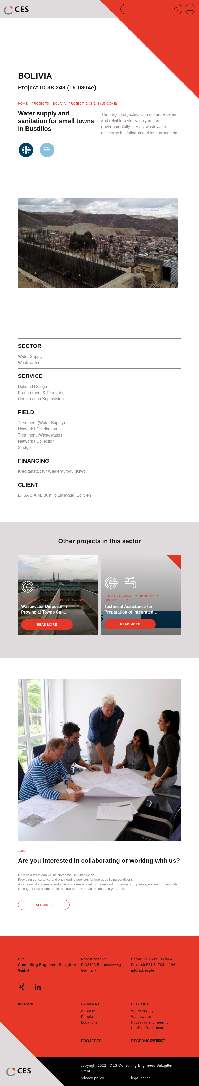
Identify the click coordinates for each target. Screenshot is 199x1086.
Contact (155, 1041)
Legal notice (141, 1078)
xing (22, 987)
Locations (89, 1022)
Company (90, 1004)
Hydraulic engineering (150, 1022)
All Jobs (44, 905)
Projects (40, 103)
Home (23, 103)
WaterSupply (47, 159)
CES (17, 10)
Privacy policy (92, 1078)
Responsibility (139, 1041)
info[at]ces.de (142, 970)
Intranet (27, 1004)
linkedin (38, 987)
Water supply (142, 1011)
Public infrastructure (148, 1028)
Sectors (140, 1004)
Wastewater (26, 159)
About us (88, 1011)
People (87, 1017)
